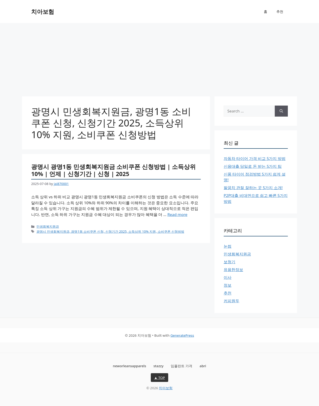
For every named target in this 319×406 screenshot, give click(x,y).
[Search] (281, 111)
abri (203, 366)
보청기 (229, 261)
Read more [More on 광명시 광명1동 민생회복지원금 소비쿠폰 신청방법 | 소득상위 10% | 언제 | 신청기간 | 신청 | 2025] (177, 214)
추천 (279, 11)
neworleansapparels (129, 366)
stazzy (159, 366)
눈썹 (227, 246)
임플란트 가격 (181, 366)
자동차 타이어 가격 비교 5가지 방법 (255, 158)
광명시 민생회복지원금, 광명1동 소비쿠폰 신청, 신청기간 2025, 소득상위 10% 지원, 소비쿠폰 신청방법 (110, 231)
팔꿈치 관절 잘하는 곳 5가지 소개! (253, 187)
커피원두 (231, 300)
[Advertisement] (159, 57)
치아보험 (42, 11)
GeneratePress (182, 335)
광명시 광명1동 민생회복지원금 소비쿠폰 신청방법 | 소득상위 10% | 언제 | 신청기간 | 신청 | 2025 (113, 170)
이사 (227, 277)
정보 (227, 285)
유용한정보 (233, 269)
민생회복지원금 (47, 226)
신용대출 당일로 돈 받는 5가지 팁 (253, 166)
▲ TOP (159, 377)
